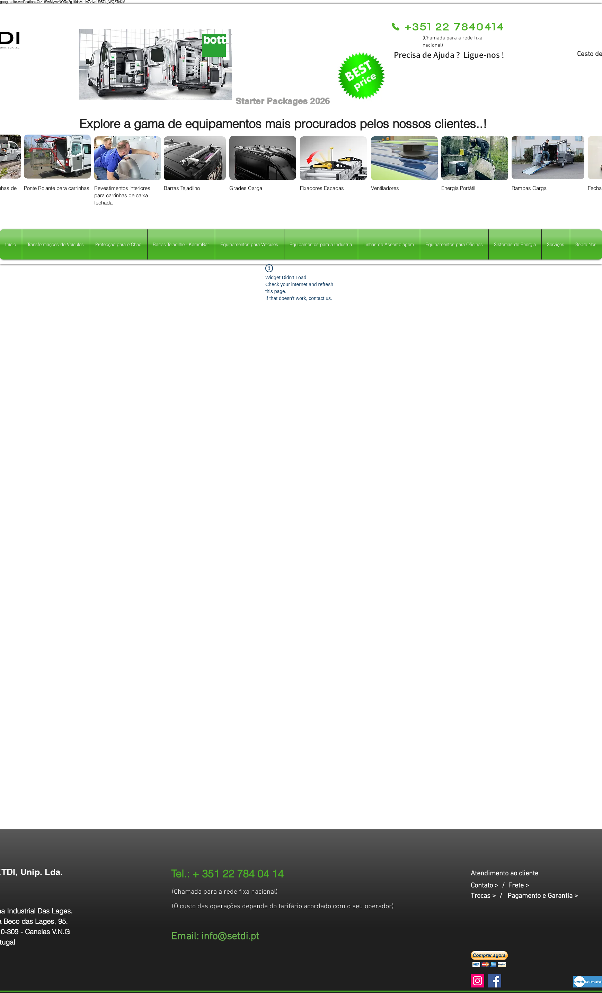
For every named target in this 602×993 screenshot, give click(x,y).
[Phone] (395, 27)
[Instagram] (477, 980)
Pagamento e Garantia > (542, 896)
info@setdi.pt (230, 936)
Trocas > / (489, 896)
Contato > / (489, 886)
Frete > (518, 886)
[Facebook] (494, 980)
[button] (489, 959)
